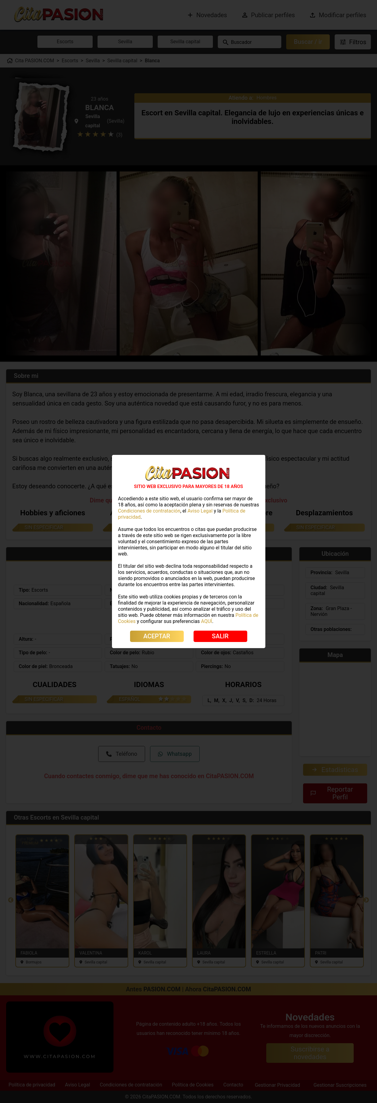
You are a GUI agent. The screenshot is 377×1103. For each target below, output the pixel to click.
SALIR (220, 636)
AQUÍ (206, 621)
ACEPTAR (156, 636)
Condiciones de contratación (149, 511)
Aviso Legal (200, 511)
